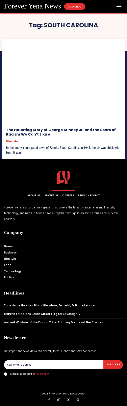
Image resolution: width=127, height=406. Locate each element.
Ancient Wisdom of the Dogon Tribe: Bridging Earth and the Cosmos (54, 322)
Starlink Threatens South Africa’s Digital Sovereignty (42, 314)
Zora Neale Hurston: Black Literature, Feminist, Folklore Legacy (49, 305)
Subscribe (113, 364)
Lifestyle (12, 141)
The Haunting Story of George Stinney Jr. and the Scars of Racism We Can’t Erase (61, 132)
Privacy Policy (41, 373)
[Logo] (32, 6)
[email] (53, 364)
